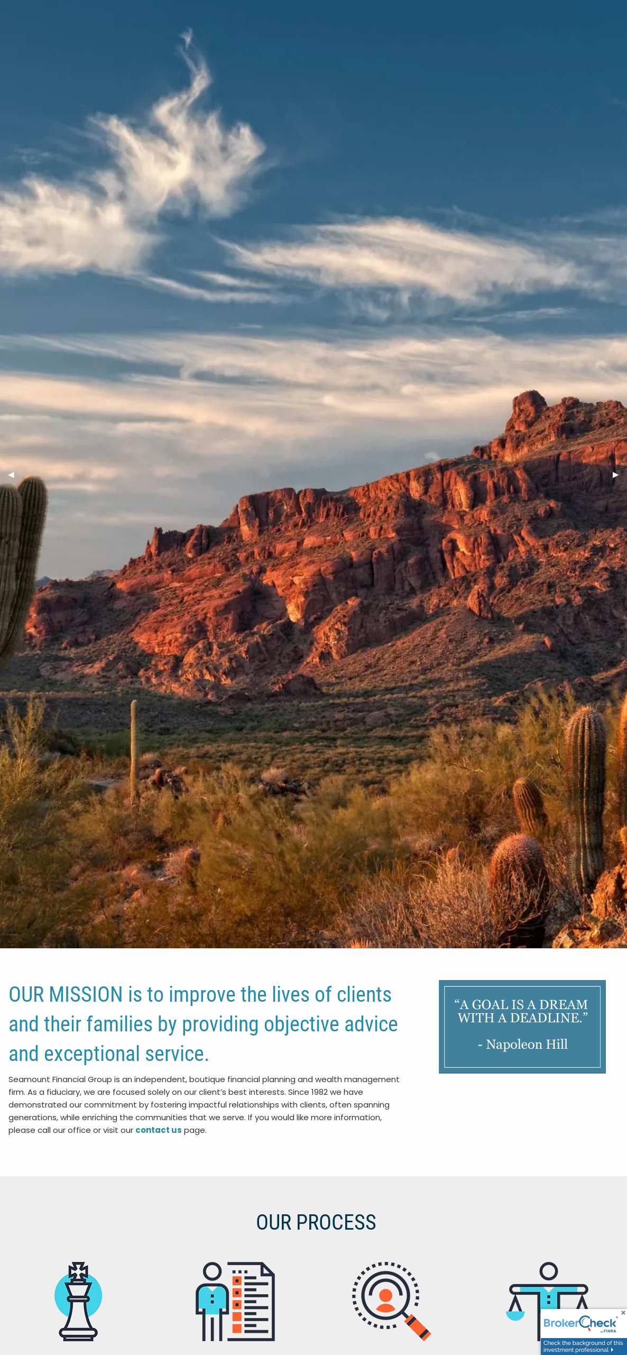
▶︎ (620, 474)
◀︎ (15, 474)
